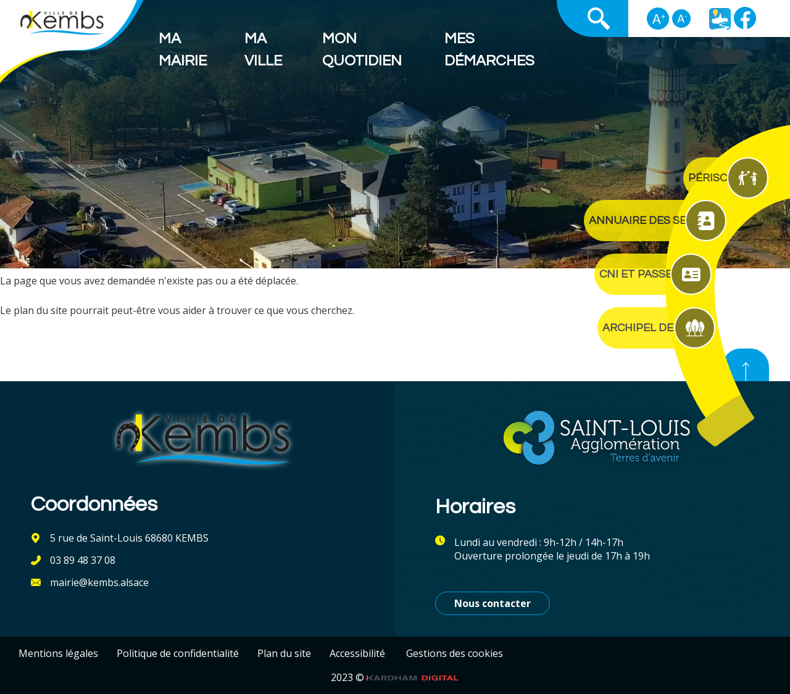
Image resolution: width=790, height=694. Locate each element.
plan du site (40, 310)
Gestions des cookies (454, 653)
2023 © (395, 677)
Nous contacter (492, 603)
